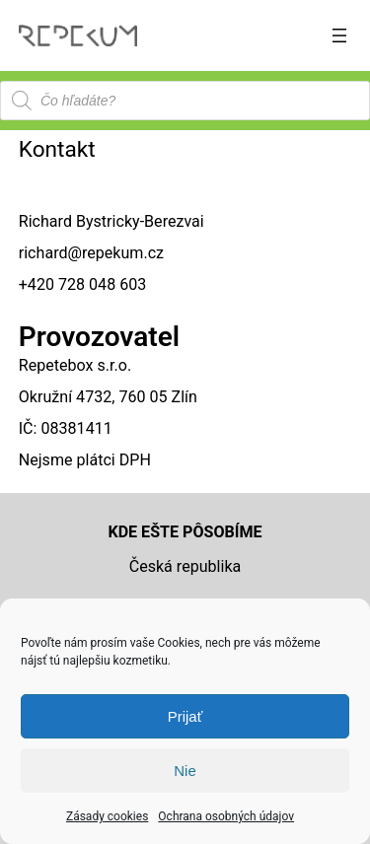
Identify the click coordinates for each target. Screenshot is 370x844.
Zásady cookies (107, 816)
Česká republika (185, 566)
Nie (185, 770)
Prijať (185, 716)
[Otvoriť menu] (339, 35)
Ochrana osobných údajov (226, 816)
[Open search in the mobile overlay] (185, 100)
